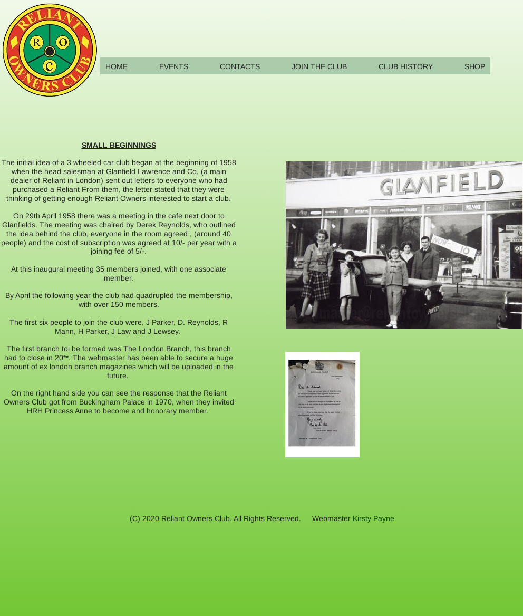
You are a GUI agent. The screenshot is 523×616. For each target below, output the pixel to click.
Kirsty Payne (373, 518)
